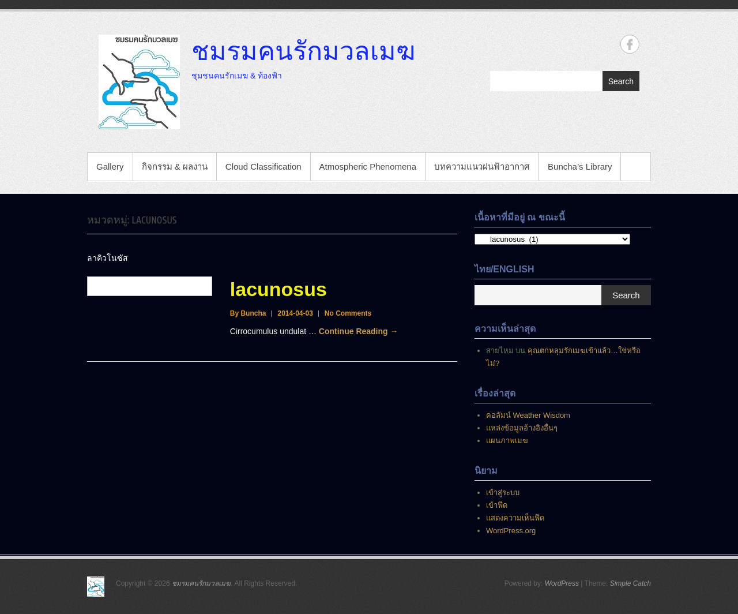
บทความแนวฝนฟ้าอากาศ (482, 166)
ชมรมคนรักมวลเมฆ (303, 50)
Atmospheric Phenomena (367, 166)
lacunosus (278, 289)
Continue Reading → (358, 331)
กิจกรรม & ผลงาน (175, 166)
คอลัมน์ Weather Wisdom (528, 415)
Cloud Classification (263, 166)
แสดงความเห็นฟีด (515, 518)
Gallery (110, 166)
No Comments (348, 313)
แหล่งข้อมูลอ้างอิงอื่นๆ (522, 428)
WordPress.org (511, 530)
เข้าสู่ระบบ (502, 492)
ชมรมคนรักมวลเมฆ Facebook (629, 44)
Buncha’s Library (580, 166)
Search (621, 81)
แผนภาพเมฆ (507, 440)
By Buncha (248, 313)
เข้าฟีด (496, 505)
